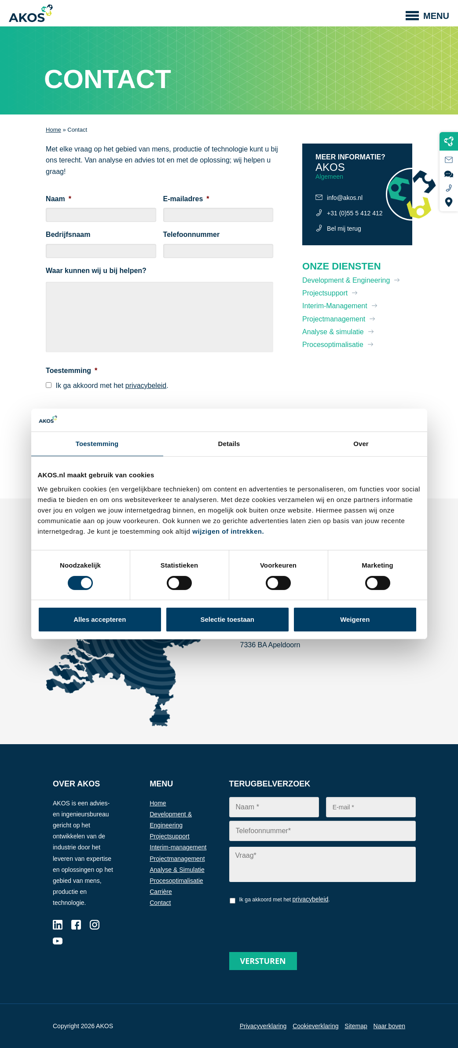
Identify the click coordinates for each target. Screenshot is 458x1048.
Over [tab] (361, 443)
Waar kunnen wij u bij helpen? (96, 270)
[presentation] (296, 925)
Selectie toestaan (227, 619)
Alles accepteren (99, 619)
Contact (160, 902)
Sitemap (355, 1026)
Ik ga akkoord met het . (112, 385)
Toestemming (71, 370)
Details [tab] (229, 443)
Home (53, 129)
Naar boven (389, 1026)
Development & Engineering (346, 280)
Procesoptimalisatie (332, 344)
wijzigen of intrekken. (228, 531)
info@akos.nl (345, 197)
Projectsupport (325, 293)
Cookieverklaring (315, 1026)
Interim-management (178, 847)
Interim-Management (334, 306)
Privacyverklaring (263, 1026)
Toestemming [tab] (97, 443)
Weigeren (355, 619)
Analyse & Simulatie (177, 869)
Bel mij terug (344, 228)
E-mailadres (186, 199)
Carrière (161, 891)
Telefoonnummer (191, 234)
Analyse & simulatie (333, 332)
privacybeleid (145, 385)
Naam (58, 199)
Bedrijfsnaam (68, 234)
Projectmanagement (333, 319)
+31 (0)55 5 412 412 (355, 213)
